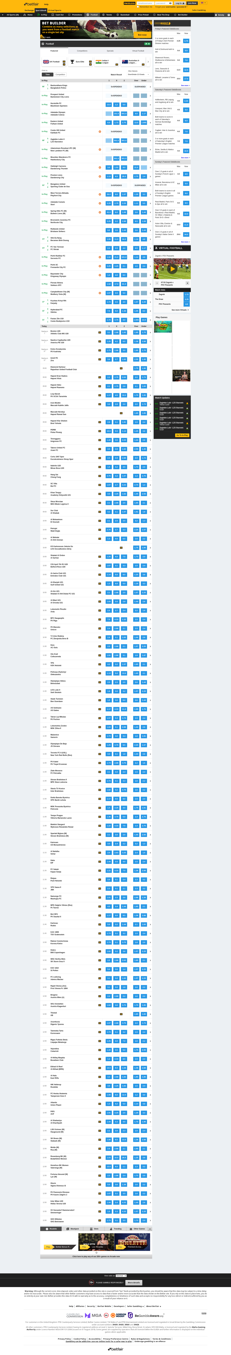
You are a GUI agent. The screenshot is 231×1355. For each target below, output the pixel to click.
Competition (60, 75)
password (182, 7)
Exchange (29, 10)
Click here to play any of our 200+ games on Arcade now (96, 1256)
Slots (94, 1229)
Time (48, 75)
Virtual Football (138, 51)
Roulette (51, 1229)
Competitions (82, 51)
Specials (110, 51)
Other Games (137, 1229)
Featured (54, 51)
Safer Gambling (199, 10)
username (171, 7)
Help (46, 4)
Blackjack (72, 1229)
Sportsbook (41, 10)
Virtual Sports (54, 10)
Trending (115, 1229)
